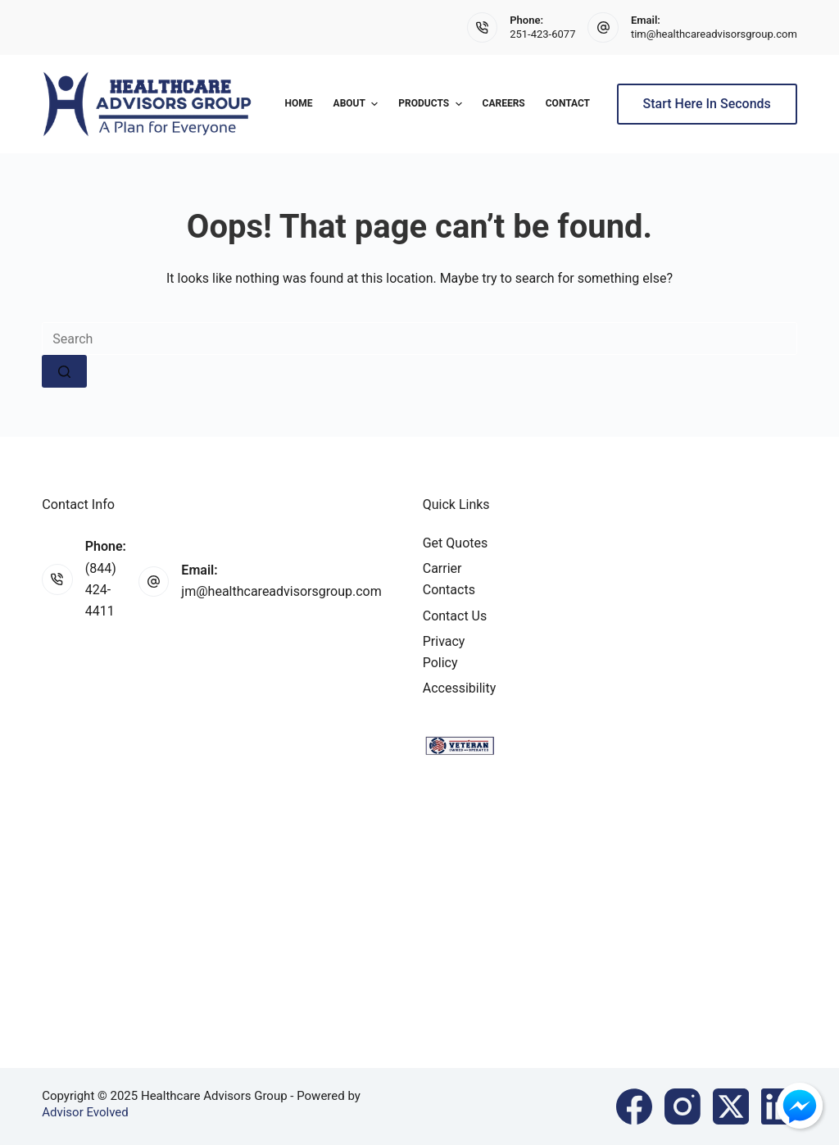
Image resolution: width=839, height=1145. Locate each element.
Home (299, 103)
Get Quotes (455, 543)
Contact (568, 103)
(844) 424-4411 (100, 590)
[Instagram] (682, 1106)
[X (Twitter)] (731, 1106)
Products (431, 104)
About (358, 104)
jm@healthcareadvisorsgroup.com (281, 591)
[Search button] (64, 371)
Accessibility (460, 688)
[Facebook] (634, 1106)
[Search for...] (419, 338)
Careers (504, 103)
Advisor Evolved (85, 1112)
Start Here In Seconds (707, 103)
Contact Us (455, 616)
